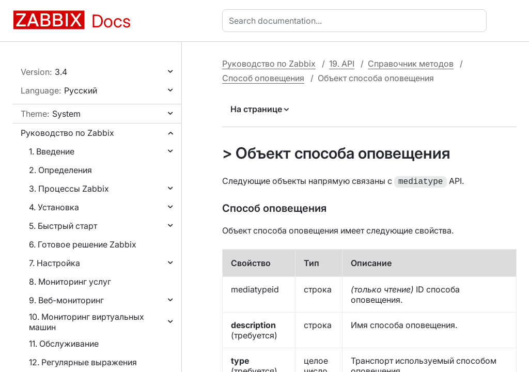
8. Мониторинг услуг (70, 281)
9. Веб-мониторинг (66, 300)
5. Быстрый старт (63, 226)
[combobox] (356, 20)
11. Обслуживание (64, 343)
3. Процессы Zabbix (69, 188)
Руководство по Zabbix (67, 133)
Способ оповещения (263, 78)
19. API (341, 63)
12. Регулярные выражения (83, 362)
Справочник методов (411, 63)
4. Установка (54, 207)
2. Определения (60, 170)
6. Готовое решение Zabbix (82, 244)
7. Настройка (54, 263)
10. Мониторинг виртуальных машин (86, 322)
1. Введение (51, 151)
